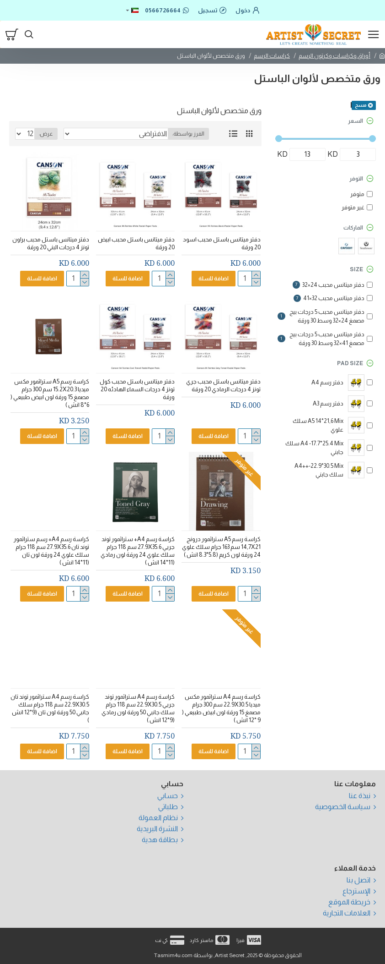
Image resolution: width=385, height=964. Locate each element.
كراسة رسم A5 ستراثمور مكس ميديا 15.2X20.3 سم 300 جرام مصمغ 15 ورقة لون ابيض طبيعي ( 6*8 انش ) (50, 393)
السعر (355, 121)
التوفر (356, 178)
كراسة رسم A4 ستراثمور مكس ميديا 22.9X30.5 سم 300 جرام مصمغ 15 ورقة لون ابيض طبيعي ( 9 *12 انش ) (221, 708)
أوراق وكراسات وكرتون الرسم (334, 55)
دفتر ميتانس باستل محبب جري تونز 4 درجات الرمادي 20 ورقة (223, 385)
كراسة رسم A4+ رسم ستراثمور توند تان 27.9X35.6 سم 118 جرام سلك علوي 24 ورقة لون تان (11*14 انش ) (51, 551)
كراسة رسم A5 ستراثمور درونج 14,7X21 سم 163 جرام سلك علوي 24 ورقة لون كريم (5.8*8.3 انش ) (221, 547)
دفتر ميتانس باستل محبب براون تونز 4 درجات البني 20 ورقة (50, 243)
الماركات (353, 228)
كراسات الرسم (272, 55)
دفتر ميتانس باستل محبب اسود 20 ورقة (222, 243)
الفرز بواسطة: (188, 134)
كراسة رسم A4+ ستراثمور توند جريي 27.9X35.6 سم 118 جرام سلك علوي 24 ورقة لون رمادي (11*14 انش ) (138, 551)
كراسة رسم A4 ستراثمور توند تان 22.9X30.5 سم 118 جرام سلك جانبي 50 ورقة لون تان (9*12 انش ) (50, 708)
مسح (361, 105)
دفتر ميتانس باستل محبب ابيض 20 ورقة (136, 243)
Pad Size (350, 363)
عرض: (46, 134)
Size (356, 269)
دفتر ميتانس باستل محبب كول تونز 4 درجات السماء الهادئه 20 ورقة (137, 389)
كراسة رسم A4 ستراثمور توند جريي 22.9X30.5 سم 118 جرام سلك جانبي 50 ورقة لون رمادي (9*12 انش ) (138, 708)
